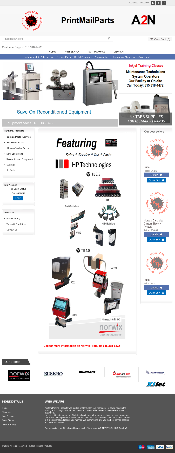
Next (115, 85)
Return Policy (13, 218)
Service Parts (64, 57)
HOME (52, 51)
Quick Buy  (156, 180)
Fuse (147, 167)
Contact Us (11, 229)
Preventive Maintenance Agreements (132, 57)
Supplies (11, 164)
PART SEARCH (72, 51)
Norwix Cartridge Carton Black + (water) (154, 223)
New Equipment (14, 153)
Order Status (8, 420)
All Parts (10, 170)
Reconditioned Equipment (19, 159)
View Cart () (160, 39)
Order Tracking (9, 424)
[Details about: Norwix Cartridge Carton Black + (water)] (156, 234)
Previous (5, 85)
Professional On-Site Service (38, 57)
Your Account (8, 416)
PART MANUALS (96, 51)
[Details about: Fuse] (156, 175)
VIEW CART (120, 51)
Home (5, 408)
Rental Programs (83, 57)
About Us (6, 412)
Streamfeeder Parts (17, 148)
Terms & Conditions (16, 224)
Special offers (102, 57)
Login (18, 198)
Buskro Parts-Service (18, 136)
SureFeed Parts (15, 142)
